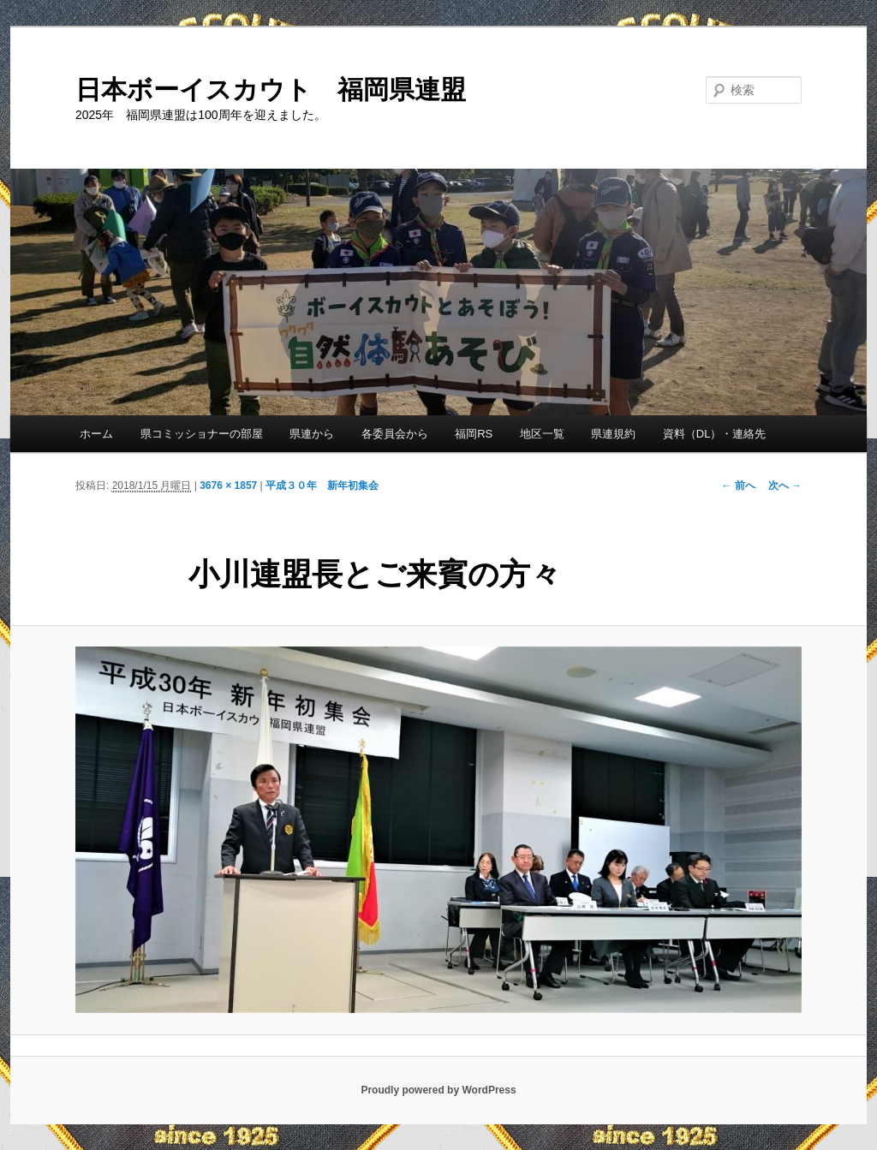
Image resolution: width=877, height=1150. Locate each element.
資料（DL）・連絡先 (715, 433)
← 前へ (738, 486)
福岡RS (473, 433)
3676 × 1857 (228, 486)
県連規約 (613, 433)
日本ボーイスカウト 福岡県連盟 (270, 89)
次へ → (785, 486)
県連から (311, 433)
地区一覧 (542, 433)
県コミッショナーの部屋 (201, 433)
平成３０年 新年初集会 (322, 486)
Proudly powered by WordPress (438, 1090)
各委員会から (394, 433)
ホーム (96, 433)
